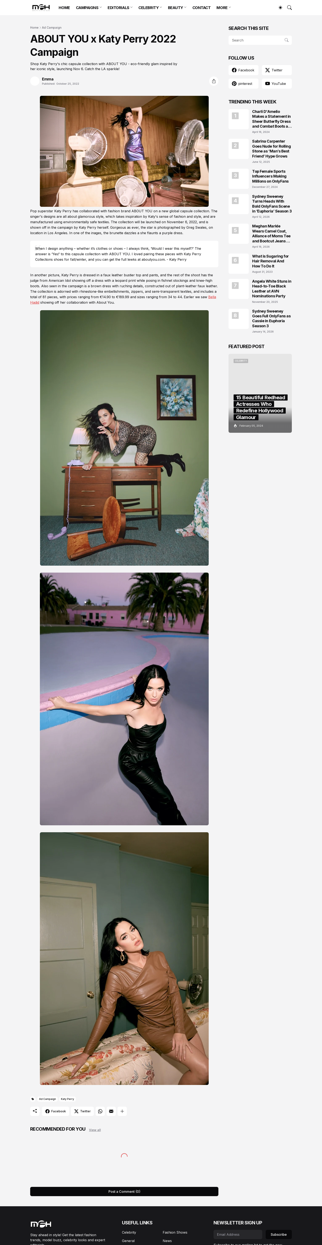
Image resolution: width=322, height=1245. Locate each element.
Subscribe (279, 1234)
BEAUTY (175, 7)
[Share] (213, 81)
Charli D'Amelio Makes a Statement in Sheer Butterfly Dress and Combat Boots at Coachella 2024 (271, 119)
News (167, 1241)
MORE (221, 7)
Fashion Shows (175, 1232)
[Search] (287, 7)
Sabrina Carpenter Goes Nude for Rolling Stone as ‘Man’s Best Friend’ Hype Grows (271, 148)
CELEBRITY (148, 7)
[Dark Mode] (278, 7)
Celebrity (129, 1232)
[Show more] (122, 1111)
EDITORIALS (118, 7)
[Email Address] (238, 1234)
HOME (64, 7)
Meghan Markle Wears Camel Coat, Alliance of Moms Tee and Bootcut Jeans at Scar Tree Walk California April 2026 (271, 233)
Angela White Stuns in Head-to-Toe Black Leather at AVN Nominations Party (271, 288)
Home (34, 27)
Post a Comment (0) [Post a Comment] (124, 1191)
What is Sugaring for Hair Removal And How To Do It (270, 261)
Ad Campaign (52, 27)
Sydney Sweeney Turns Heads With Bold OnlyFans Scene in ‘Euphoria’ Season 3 (272, 203)
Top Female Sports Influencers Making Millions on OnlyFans (270, 176)
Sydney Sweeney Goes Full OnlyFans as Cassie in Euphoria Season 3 (271, 318)
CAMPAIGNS (87, 7)
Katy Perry (67, 1099)
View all (95, 1130)
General (128, 1241)
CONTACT (201, 7)
